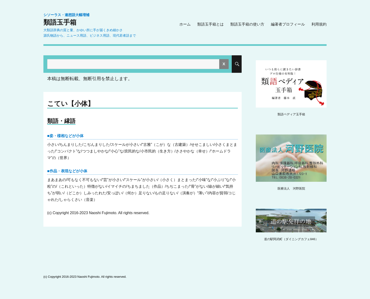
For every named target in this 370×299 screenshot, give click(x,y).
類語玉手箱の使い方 (247, 24)
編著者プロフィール (288, 24)
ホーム (185, 24)
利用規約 (319, 24)
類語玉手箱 (59, 22)
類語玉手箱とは (210, 24)
